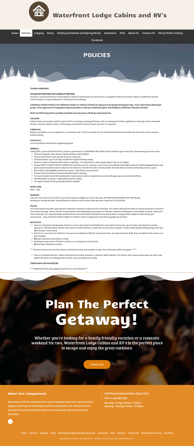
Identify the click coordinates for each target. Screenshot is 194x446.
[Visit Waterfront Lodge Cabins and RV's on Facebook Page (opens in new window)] (10, 421)
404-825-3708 (120, 398)
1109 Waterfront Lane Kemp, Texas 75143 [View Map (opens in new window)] (127, 393)
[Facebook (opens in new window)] (97, 40)
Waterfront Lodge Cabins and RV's (110, 15)
